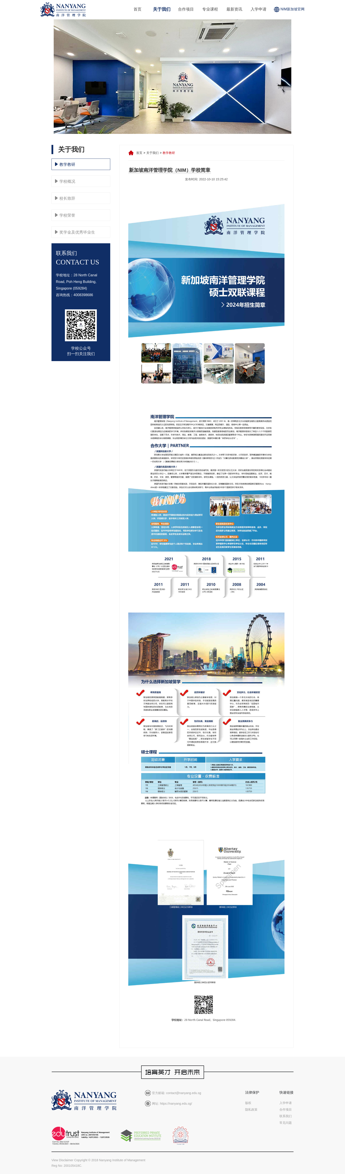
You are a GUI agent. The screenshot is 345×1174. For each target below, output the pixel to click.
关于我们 (162, 9)
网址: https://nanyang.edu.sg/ (172, 1103)
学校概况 (65, 181)
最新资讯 (234, 9)
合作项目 (186, 9)
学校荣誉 (65, 215)
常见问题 (285, 1122)
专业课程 (210, 9)
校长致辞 (65, 198)
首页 (137, 9)
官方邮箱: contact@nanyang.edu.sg (176, 1093)
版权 (248, 1103)
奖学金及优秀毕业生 (75, 232)
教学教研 (65, 164)
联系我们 (285, 1116)
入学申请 (258, 9)
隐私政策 (251, 1109)
